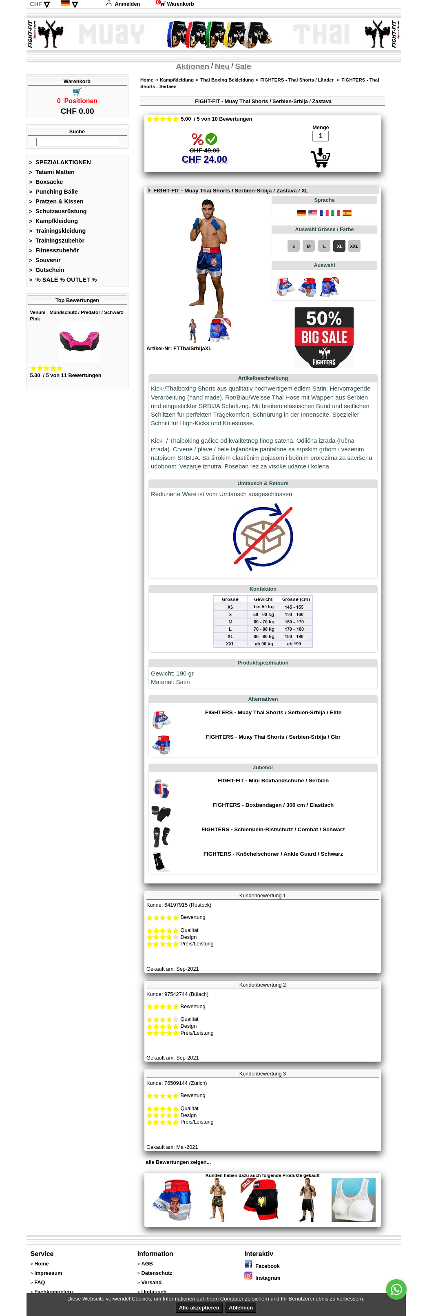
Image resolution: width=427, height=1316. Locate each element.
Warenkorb (175, 4)
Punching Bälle (53, 191)
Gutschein (46, 270)
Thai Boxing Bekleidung (227, 79)
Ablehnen (241, 1308)
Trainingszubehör (57, 240)
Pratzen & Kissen (56, 201)
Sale (243, 66)
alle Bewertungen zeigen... (178, 1162)
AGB (147, 1264)
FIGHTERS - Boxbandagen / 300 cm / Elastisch (273, 805)
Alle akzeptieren (199, 1308)
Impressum (48, 1273)
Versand (151, 1282)
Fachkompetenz (54, 1292)
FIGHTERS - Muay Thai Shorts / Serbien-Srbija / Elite (273, 712)
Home (146, 79)
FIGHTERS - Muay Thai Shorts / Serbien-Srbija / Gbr (273, 737)
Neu (222, 66)
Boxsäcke (46, 182)
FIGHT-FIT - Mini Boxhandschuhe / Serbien (273, 780)
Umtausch (153, 1292)
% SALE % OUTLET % (63, 279)
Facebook (262, 1266)
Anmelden (123, 4)
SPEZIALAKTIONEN (60, 162)
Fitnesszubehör (54, 250)
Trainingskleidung (57, 230)
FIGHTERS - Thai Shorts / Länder (297, 79)
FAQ (39, 1282)
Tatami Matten (52, 172)
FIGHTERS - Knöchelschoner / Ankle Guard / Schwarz (273, 854)
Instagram (262, 1278)
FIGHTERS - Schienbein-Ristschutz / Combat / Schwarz (273, 829)
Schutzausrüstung (58, 211)
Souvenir (45, 260)
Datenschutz (156, 1273)
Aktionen (192, 66)
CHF (36, 4)
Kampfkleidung (53, 221)
